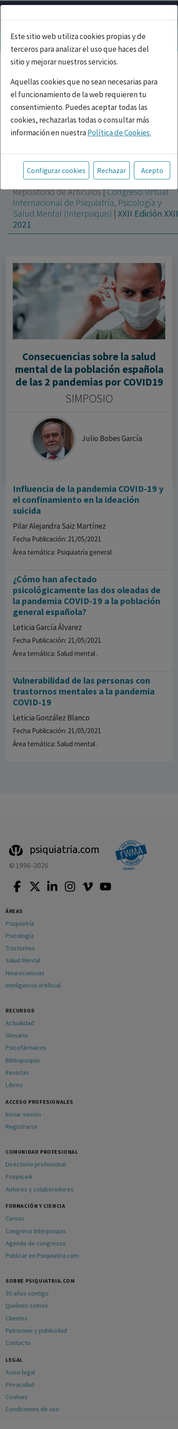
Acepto (152, 170)
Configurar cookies (56, 170)
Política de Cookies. (119, 133)
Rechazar (111, 170)
